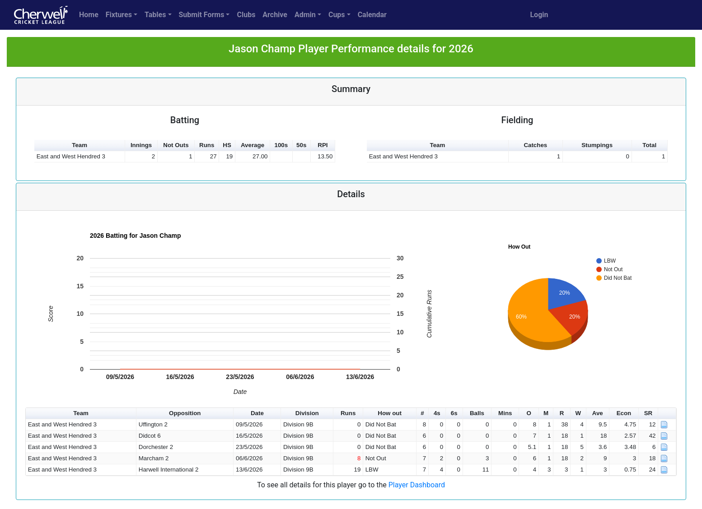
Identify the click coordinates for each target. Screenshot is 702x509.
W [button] (578, 413)
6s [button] (454, 413)
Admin (305, 14)
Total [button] (649, 145)
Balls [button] (477, 413)
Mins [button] (505, 413)
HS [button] (227, 145)
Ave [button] (597, 413)
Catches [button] (535, 145)
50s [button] (301, 145)
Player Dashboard (416, 485)
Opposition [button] (185, 413)
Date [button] (257, 413)
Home (88, 14)
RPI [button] (323, 145)
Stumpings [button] (597, 145)
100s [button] (281, 145)
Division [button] (307, 413)
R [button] (562, 413)
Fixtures (119, 14)
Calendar (372, 14)
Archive (274, 14)
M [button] (545, 413)
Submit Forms (202, 14)
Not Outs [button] (175, 145)
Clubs (246, 14)
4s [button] (437, 413)
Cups (336, 14)
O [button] (528, 413)
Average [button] (252, 145)
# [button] (422, 413)
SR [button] (648, 413)
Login (539, 14)
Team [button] (79, 145)
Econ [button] (624, 413)
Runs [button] (206, 145)
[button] (667, 413)
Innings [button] (141, 145)
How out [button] (390, 413)
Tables (155, 14)
